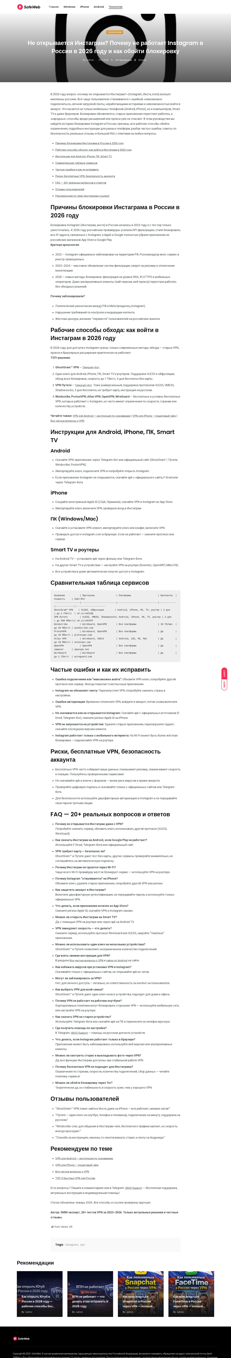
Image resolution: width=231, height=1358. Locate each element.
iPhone (84, 8)
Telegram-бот (91, 366)
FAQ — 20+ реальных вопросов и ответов (82, 181)
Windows (69, 8)
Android (99, 8)
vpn (82, 1242)
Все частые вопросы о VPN (77, 419)
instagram (71, 1242)
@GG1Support (80, 1031)
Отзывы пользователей (71, 188)
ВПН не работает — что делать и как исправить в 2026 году (90, 1298)
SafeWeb (36, 1351)
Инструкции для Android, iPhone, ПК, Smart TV (85, 156)
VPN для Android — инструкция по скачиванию (103, 414)
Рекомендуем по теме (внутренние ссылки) (84, 194)
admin (90, 60)
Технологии (115, 8)
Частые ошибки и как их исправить (78, 169)
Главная (54, 8)
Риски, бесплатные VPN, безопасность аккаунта (87, 175)
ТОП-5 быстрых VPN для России (77, 1175)
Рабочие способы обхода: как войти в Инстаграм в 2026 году (95, 149)
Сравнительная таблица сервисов (77, 162)
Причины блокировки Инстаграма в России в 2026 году (92, 143)
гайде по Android (120, 958)
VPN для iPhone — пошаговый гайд (78, 1162)
